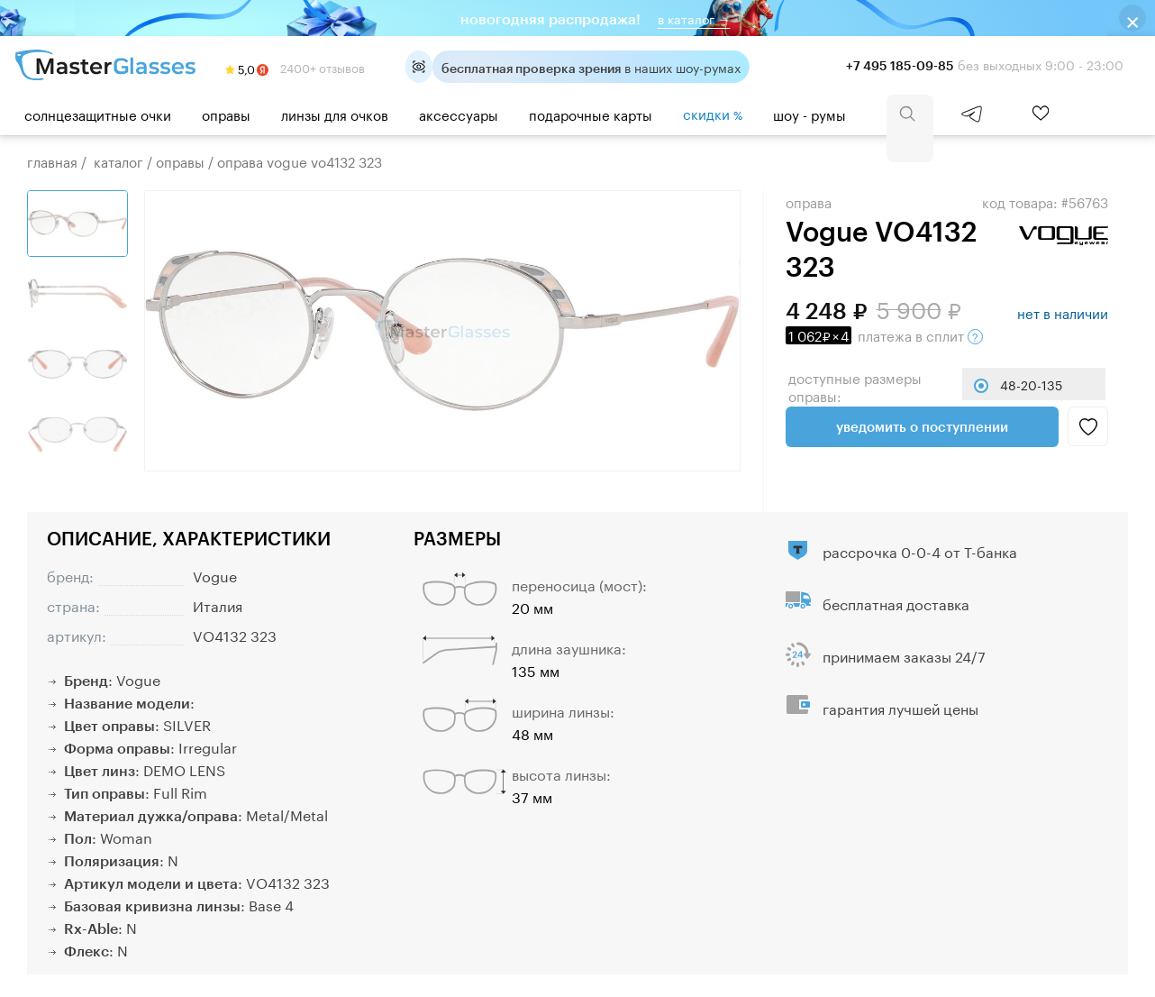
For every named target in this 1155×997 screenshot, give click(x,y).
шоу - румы (809, 113)
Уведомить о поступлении (922, 426)
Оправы (226, 113)
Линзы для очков (334, 113)
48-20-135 (1031, 384)
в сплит (884, 334)
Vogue (215, 574)
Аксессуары (458, 113)
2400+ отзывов (295, 67)
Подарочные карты (590, 113)
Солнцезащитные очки (97, 113)
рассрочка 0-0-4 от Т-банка (920, 550)
